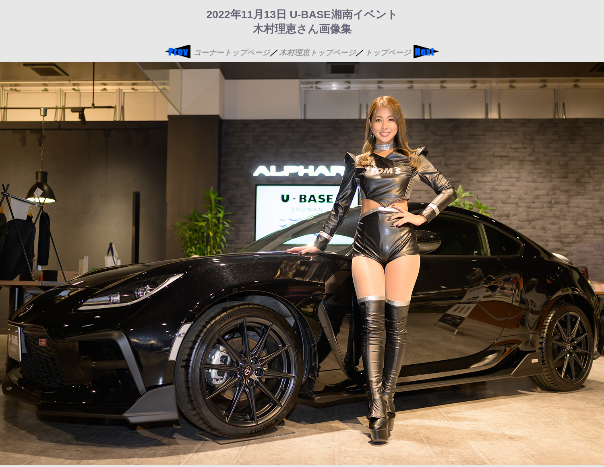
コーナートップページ (231, 52)
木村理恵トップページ (317, 52)
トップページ (388, 52)
